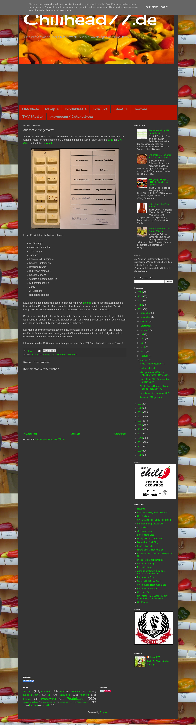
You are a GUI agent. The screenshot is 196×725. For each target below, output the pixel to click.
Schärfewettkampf (66, 702)
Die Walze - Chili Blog (147, 542)
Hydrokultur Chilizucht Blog (150, 550)
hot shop (33, 705)
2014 (140, 433)
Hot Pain (141, 509)
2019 (140, 412)
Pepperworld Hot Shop (148, 588)
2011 (140, 446)
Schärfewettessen (49, 702)
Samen (75, 355)
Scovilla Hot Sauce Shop (149, 581)
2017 (140, 421)
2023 (140, 305)
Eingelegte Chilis (32, 695)
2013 (140, 438)
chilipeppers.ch (144, 531)
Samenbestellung (30, 702)
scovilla (46, 705)
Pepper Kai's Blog (146, 563)
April (142, 347)
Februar (144, 356)
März (143, 351)
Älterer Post (120, 434)
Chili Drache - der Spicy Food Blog (154, 520)
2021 (140, 404)
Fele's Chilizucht (145, 546)
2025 (140, 296)
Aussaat (40, 355)
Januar (144, 360)
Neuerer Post (30, 434)
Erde (110, 139)
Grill (49, 695)
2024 (140, 301)
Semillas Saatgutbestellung (150, 524)
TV (24, 705)
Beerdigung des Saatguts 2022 (155, 393)
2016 (140, 425)
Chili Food (75, 691)
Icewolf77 (155, 657)
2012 (140, 442)
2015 (140, 429)
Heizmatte (47, 143)
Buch (61, 691)
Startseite (30, 109)
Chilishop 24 (143, 592)
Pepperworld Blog (145, 577)
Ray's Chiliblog (144, 567)
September (146, 326)
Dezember (145, 313)
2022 (33, 355)
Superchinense (84, 702)
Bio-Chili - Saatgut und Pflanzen (152, 512)
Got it (164, 7)
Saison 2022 (65, 355)
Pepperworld (48, 698)
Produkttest (75, 698)
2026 (140, 292)
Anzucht (28, 691)
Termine (140, 109)
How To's (100, 109)
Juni (142, 338)
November (145, 317)
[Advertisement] (98, 84)
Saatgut (48, 355)
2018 (140, 416)
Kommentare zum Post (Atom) (49, 439)
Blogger (103, 712)
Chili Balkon (143, 516)
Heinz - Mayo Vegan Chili (152, 364)
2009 (140, 455)
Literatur (121, 109)
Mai (142, 343)
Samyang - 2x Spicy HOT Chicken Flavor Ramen (158, 182)
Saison (56, 355)
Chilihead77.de (90, 19)
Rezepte (52, 109)
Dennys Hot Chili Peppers (149, 538)
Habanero (64, 694)
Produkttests (76, 109)
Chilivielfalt (142, 527)
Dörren (88, 691)
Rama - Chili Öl (147, 368)
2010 (140, 451)
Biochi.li (87, 302)
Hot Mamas (142, 602)
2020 (140, 408)
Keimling (85, 694)
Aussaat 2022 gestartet (151, 397)
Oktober (144, 321)
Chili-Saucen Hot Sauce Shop (151, 585)
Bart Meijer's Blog (145, 535)
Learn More (151, 7)
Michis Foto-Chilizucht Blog (150, 560)
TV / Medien (32, 116)
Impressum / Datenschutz (71, 116)
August (144, 330)
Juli (142, 334)
